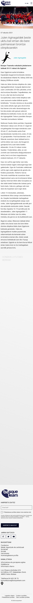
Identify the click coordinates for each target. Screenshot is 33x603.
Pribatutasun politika (10, 512)
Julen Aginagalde (19, 58)
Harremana (5, 553)
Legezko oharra (9, 595)
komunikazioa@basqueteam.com (13, 580)
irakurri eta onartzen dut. (17, 512)
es (25, 3)
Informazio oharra (7, 566)
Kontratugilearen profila (9, 555)
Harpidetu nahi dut (10, 525)
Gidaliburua (5, 564)
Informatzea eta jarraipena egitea (13, 562)
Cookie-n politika (21, 595)
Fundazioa (5, 545)
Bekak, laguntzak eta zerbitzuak (12, 547)
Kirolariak (4, 549)
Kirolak (3, 551)
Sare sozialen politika (22, 597)
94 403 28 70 (14, 578)
